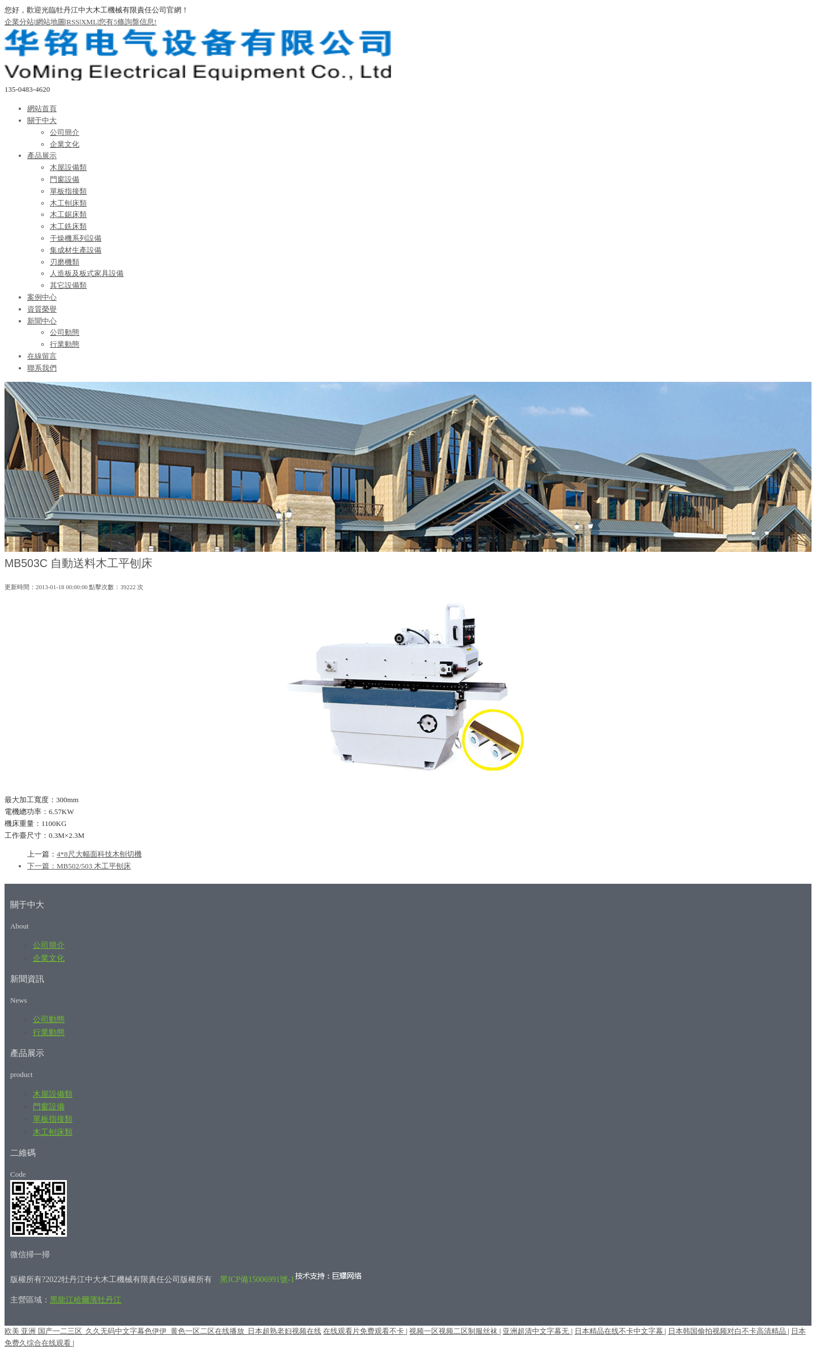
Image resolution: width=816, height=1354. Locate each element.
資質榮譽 (42, 309)
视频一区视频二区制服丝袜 (454, 1331)
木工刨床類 (68, 203)
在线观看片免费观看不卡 (364, 1331)
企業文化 (64, 144)
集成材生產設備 (75, 250)
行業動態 (64, 344)
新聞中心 (42, 321)
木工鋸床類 (68, 214)
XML (89, 22)
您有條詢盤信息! (127, 22)
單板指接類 (68, 191)
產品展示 (42, 155)
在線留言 (42, 356)
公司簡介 (64, 132)
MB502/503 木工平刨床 (94, 866)
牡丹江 (109, 1300)
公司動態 (64, 332)
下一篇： (42, 866)
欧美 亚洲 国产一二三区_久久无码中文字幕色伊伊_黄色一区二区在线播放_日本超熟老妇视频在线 (163, 1331)
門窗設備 (64, 179)
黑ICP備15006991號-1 (257, 1279)
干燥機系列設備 (75, 238)
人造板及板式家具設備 (87, 273)
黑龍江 (62, 1300)
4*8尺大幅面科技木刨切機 (99, 854)
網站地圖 (50, 22)
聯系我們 (42, 368)
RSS (72, 22)
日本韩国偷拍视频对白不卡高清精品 (728, 1331)
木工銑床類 (68, 226)
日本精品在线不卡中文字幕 (620, 1331)
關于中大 (42, 120)
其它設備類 (68, 285)
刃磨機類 (64, 262)
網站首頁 (42, 108)
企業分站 (19, 22)
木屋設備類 (68, 167)
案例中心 (42, 297)
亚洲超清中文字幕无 (537, 1331)
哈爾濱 (85, 1300)
